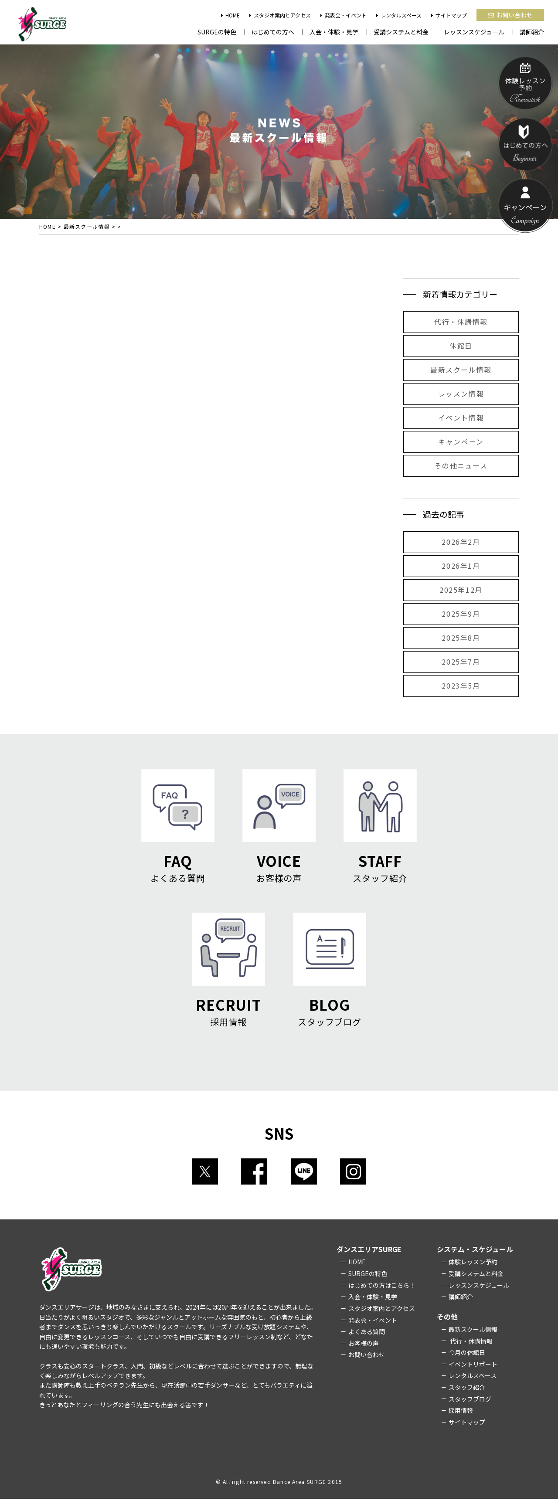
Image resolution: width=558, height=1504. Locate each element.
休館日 (461, 347)
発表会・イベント (343, 15)
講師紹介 (532, 31)
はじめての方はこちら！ (381, 1290)
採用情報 (461, 1416)
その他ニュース (460, 467)
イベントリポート (473, 1369)
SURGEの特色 (216, 31)
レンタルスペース (399, 15)
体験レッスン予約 (473, 1267)
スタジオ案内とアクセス (280, 15)
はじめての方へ (273, 31)
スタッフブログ (470, 1404)
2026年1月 (461, 567)
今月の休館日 (467, 1357)
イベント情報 (461, 419)
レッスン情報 (461, 395)
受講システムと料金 (401, 31)
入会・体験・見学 (334, 31)
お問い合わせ (510, 14)
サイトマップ (449, 15)
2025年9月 (461, 615)
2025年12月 (461, 591)
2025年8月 (461, 639)
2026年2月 (461, 543)
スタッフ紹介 (467, 1392)
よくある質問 (366, 1336)
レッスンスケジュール (474, 31)
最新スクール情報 (461, 371)
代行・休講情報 (461, 323)
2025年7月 (461, 663)
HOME (230, 15)
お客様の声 (363, 1348)
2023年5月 (461, 687)
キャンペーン (461, 443)
